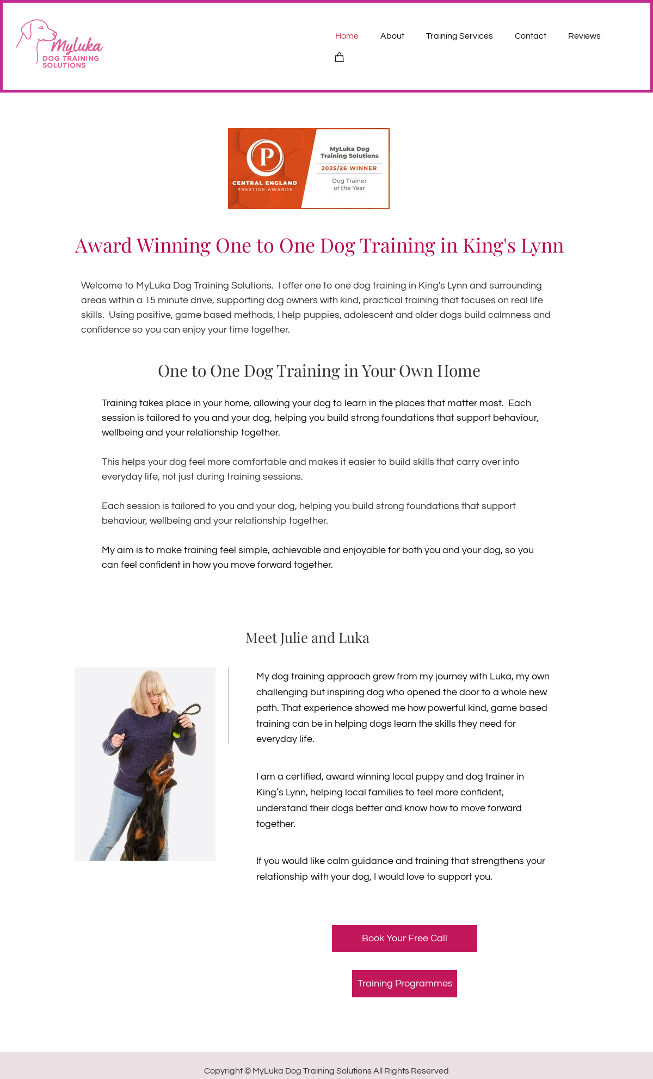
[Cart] (339, 56)
